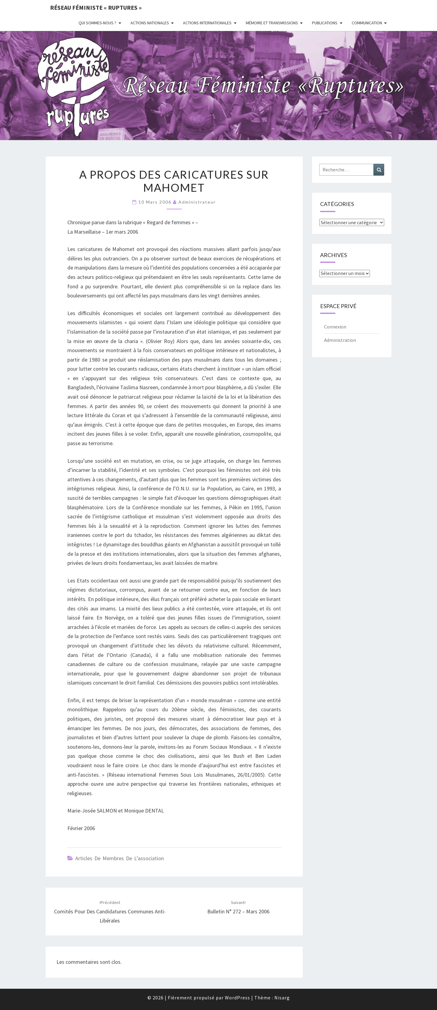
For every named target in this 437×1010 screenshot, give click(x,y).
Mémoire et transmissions (272, 23)
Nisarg (282, 998)
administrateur (197, 201)
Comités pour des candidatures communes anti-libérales (110, 912)
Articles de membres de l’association (119, 858)
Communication (367, 23)
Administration (340, 340)
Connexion (335, 327)
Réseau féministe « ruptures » (96, 7)
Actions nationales (149, 23)
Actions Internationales (207, 23)
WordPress (237, 998)
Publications (324, 23)
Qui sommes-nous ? (97, 23)
